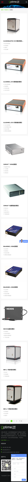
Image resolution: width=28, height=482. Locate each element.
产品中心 (6, 9)
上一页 (7, 421)
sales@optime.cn (6, 449)
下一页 (20, 421)
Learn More (3, 440)
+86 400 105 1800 (6, 447)
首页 (2, 9)
